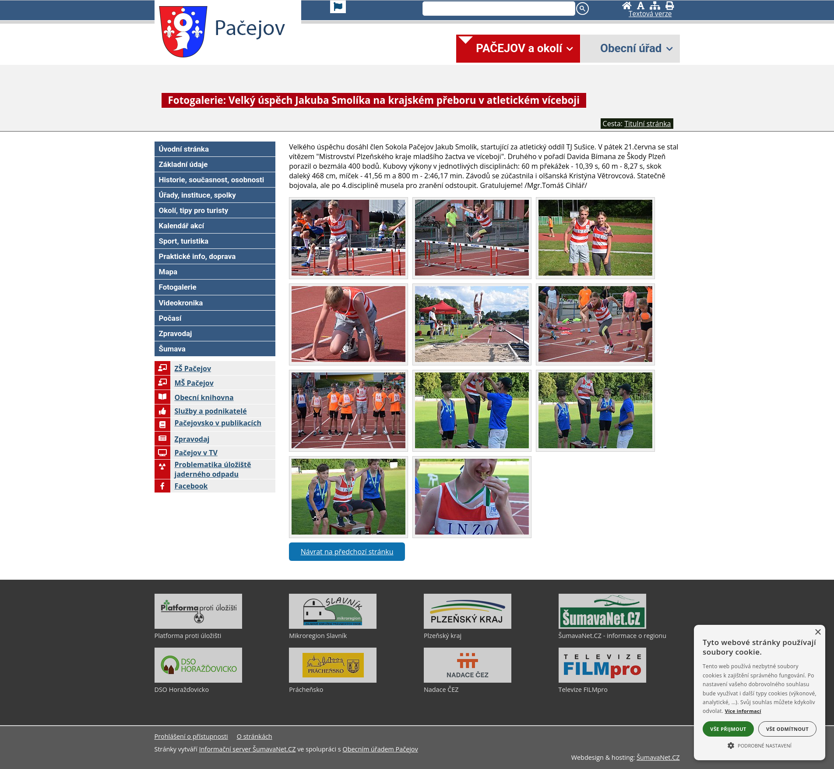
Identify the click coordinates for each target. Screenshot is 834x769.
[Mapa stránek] (655, 5)
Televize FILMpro (583, 689)
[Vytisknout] (669, 5)
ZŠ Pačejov (183, 368)
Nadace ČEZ (441, 689)
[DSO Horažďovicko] (198, 680)
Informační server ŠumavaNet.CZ (247, 749)
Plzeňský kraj (442, 635)
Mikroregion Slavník (318, 635)
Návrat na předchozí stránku (347, 551)
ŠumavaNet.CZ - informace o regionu (612, 635)
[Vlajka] (338, 6)
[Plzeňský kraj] (467, 626)
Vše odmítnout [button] (787, 729)
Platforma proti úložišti (188, 635)
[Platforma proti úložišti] (198, 626)
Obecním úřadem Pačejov (380, 749)
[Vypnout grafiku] (640, 5)
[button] (759, 745)
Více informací (743, 711)
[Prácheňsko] (333, 680)
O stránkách (254, 736)
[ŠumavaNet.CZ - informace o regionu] (602, 626)
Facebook (181, 486)
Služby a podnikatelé (201, 411)
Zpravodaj (182, 439)
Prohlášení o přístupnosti (191, 736)
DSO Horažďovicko (182, 689)
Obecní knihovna (194, 397)
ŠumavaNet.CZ (658, 757)
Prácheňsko (306, 689)
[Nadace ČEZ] (467, 680)
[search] (498, 9)
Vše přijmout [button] (728, 729)
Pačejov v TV (186, 452)
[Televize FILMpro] (602, 680)
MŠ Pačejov (184, 383)
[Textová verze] (650, 14)
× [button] (817, 632)
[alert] (759, 692)
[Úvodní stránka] (627, 5)
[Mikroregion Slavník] (333, 626)
